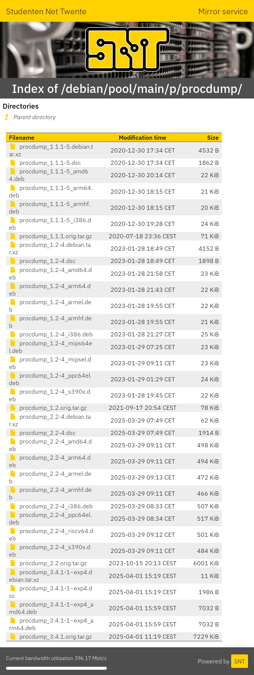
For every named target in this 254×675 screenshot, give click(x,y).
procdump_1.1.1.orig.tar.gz (50, 236)
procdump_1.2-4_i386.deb (51, 334)
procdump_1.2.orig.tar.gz (48, 407)
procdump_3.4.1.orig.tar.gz (50, 636)
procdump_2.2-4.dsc (42, 432)
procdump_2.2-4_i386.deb (51, 506)
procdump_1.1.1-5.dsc (45, 162)
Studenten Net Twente (46, 11)
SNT (239, 661)
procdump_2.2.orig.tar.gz (48, 563)
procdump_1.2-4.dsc (42, 260)
